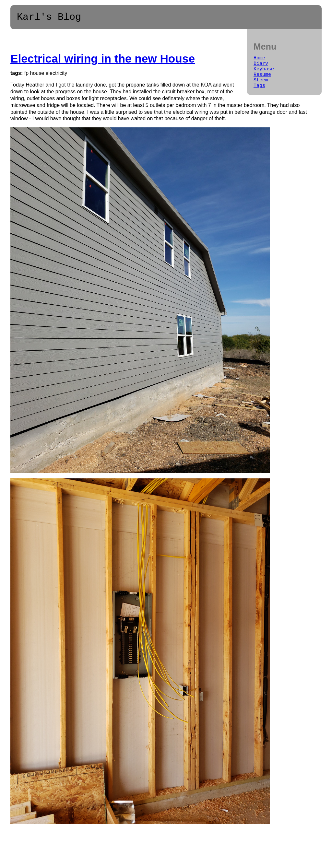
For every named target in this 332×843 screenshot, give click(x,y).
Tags (259, 93)
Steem (261, 87)
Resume (262, 80)
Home (259, 61)
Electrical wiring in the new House (102, 60)
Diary (261, 67)
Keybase (264, 74)
